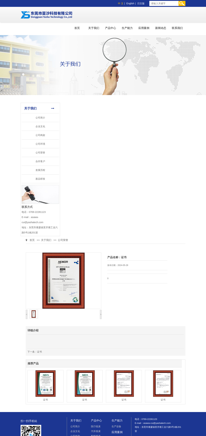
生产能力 (127, 28)
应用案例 (143, 28)
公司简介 (40, 117)
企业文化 (40, 126)
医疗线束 (96, 426)
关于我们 (93, 28)
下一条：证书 (34, 351)
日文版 (141, 3)
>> (38, 240)
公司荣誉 (40, 152)
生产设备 (116, 426)
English (130, 3)
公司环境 (40, 143)
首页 (77, 28)
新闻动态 (160, 28)
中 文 (120, 3)
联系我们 (177, 28)
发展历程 (40, 170)
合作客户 (40, 161)
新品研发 (40, 178)
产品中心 (110, 28)
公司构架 (40, 135)
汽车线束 (96, 431)
